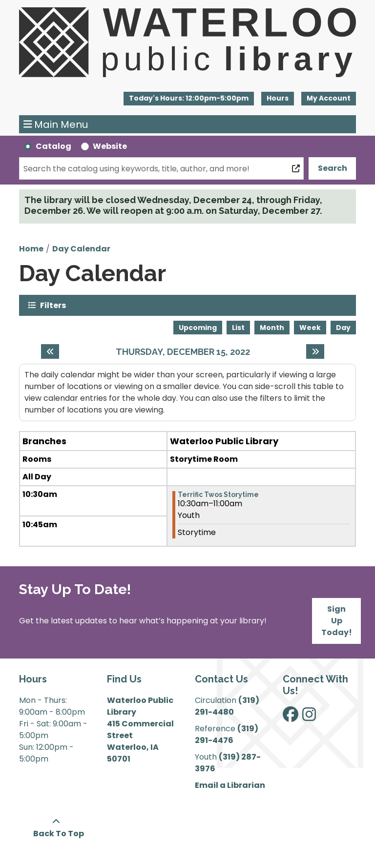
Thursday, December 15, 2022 (183, 352)
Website (110, 146)
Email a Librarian (230, 785)
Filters (53, 305)
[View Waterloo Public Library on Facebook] (290, 717)
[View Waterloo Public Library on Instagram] (309, 717)
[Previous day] (50, 351)
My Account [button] (329, 98)
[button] (189, 98)
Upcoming (198, 327)
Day (343, 327)
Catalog (53, 146)
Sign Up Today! (336, 620)
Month (272, 327)
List (238, 327)
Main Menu (55, 124)
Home (31, 248)
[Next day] (315, 351)
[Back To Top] (56, 828)
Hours (278, 98)
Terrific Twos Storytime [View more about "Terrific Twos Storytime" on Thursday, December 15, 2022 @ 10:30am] (218, 494)
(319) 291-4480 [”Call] (227, 706)
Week (310, 327)
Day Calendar (81, 248)
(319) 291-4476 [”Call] (226, 734)
